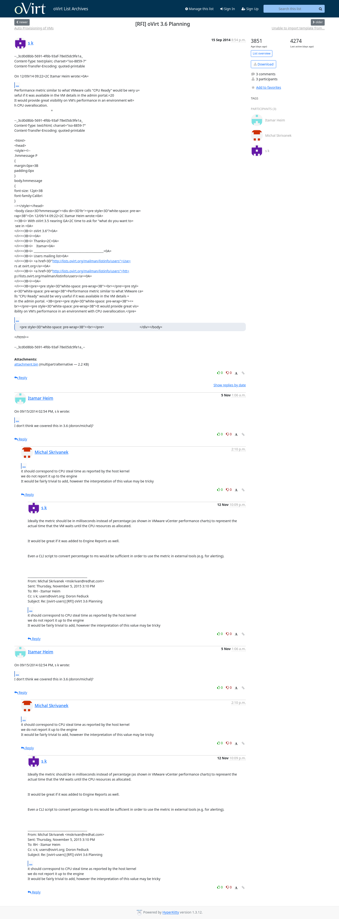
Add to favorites (266, 87)
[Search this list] (290, 9)
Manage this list (199, 8)
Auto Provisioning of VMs (34, 28)
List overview (261, 53)
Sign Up (250, 8)
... (17, 85)
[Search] (320, 9)
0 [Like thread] (220, 372)
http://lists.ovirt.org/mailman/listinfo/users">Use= (92, 261)
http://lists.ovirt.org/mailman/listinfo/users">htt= (91, 271)
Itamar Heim (40, 398)
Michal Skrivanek (51, 452)
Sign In (227, 8)
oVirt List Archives (51, 9)
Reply (20, 377)
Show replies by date (230, 385)
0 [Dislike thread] (229, 372)
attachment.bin (26, 364)
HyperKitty (170, 912)
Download (264, 64)
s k (30, 43)
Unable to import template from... (298, 28)
